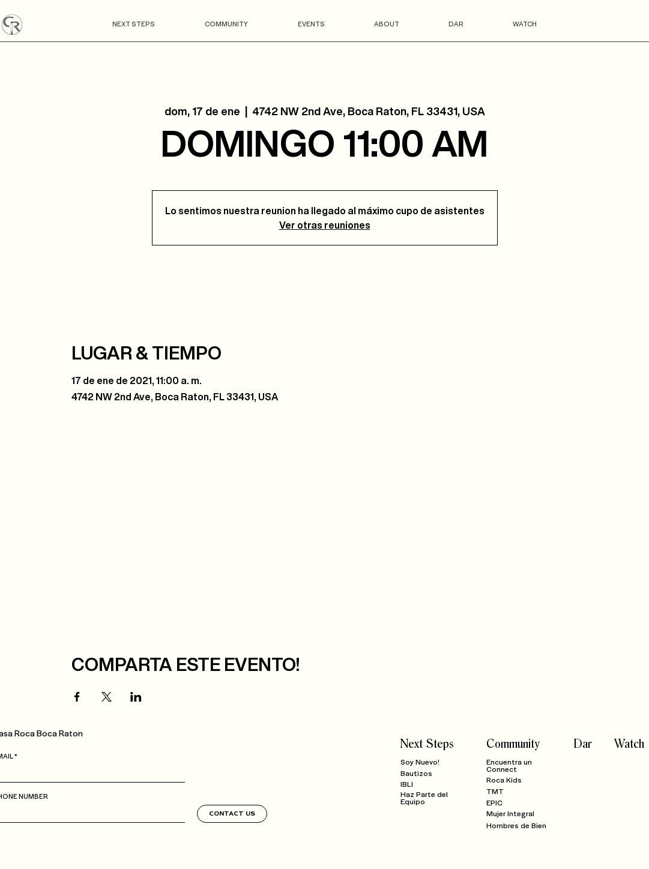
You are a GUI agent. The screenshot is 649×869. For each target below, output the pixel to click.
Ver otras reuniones (324, 225)
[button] (134, 23)
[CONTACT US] (232, 814)
